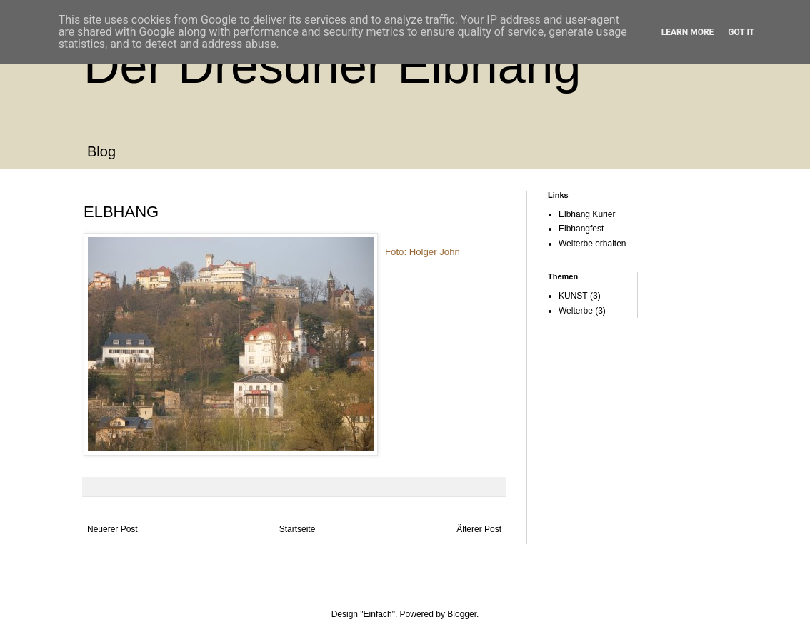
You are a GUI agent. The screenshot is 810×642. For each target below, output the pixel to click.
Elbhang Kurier (587, 214)
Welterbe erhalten (592, 244)
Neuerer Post (112, 529)
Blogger (461, 614)
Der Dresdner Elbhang (332, 66)
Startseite (297, 529)
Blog (101, 151)
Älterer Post (478, 529)
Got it (741, 32)
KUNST (573, 296)
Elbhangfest (581, 229)
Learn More (687, 32)
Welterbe (576, 311)
